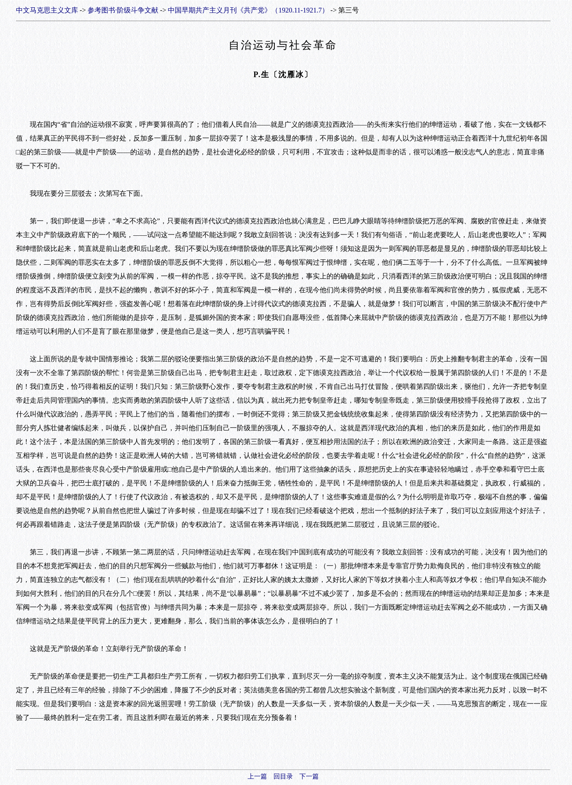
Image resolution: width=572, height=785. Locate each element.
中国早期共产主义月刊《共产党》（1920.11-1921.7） (248, 10)
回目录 (283, 776)
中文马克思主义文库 (47, 10)
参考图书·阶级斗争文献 (123, 10)
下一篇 (309, 776)
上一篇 (257, 776)
